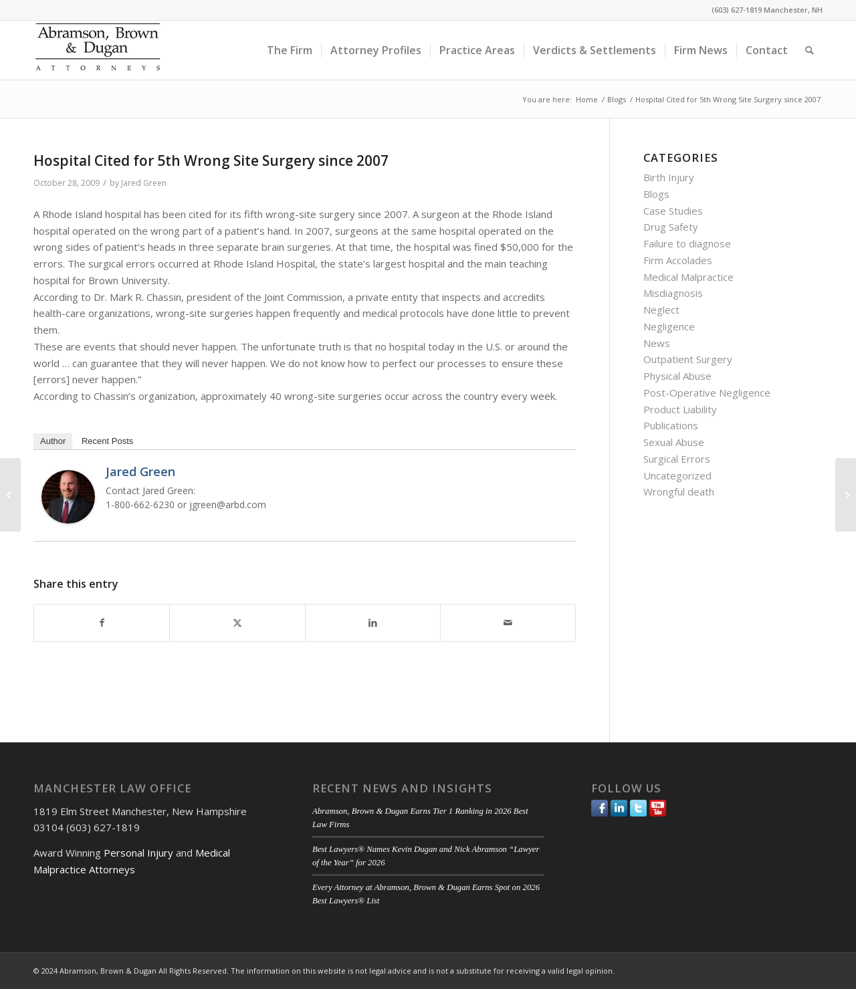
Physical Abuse (677, 375)
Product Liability (680, 409)
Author (53, 441)
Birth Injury (668, 177)
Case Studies (673, 210)
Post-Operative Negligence (706, 392)
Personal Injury (138, 852)
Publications (670, 425)
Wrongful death (678, 491)
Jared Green (144, 183)
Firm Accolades (677, 260)
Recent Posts (107, 441)
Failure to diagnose (687, 243)
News (656, 343)
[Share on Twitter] (237, 623)
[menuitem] (289, 50)
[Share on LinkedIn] (373, 623)
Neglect (661, 309)
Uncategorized (677, 475)
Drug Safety (670, 226)
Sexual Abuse (673, 442)
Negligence (669, 326)
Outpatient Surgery (687, 359)
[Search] (809, 50)
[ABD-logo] (97, 50)
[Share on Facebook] (101, 623)
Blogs (656, 194)
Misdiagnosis (673, 293)
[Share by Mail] (508, 623)
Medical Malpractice (688, 277)
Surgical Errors (676, 458)
